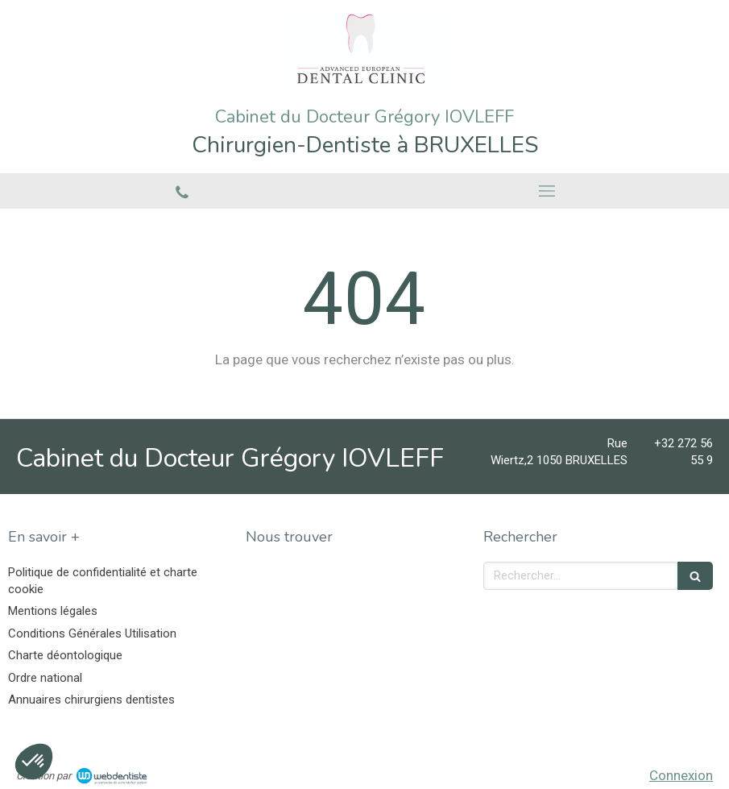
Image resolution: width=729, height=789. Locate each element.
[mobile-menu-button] (547, 191)
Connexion (681, 775)
